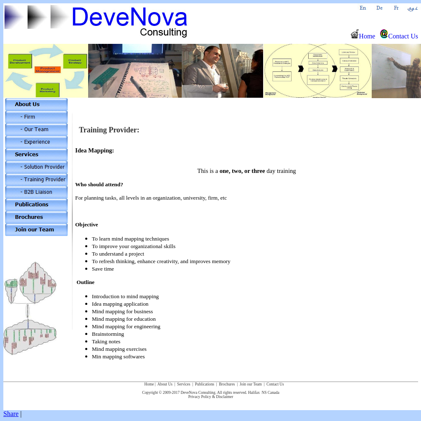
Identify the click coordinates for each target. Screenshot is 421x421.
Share (10, 413)
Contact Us (399, 36)
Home (363, 36)
